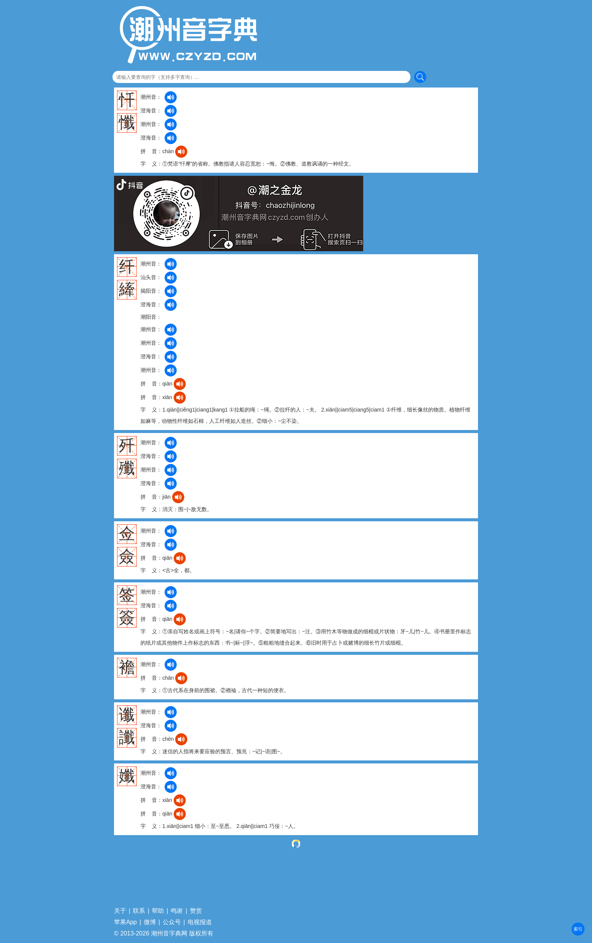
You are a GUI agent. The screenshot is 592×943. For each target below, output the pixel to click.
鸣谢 (177, 911)
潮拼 (578, 929)
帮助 (158, 911)
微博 (150, 922)
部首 (578, 929)
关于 (120, 911)
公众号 (172, 922)
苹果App (125, 922)
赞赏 (196, 911)
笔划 (578, 929)
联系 (139, 911)
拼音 (578, 929)
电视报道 (200, 922)
